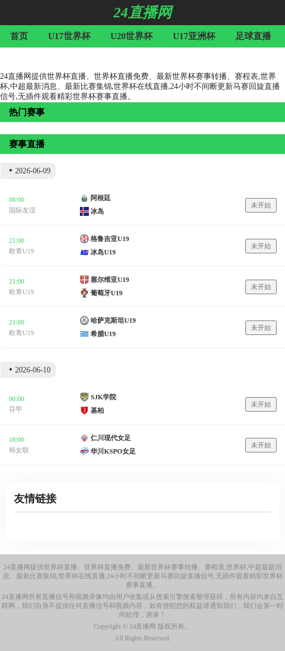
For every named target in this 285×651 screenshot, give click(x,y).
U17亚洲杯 (194, 36)
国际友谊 (22, 210)
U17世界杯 (69, 36)
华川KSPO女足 (113, 451)
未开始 (261, 205)
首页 (19, 36)
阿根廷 (101, 198)
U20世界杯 (132, 36)
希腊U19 (103, 334)
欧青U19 (21, 251)
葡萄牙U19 (106, 293)
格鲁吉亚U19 (110, 239)
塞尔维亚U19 (110, 280)
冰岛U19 (103, 252)
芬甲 (15, 409)
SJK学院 (103, 397)
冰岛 (97, 211)
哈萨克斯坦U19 (113, 320)
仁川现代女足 (111, 438)
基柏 (97, 410)
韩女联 (19, 450)
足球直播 (253, 36)
